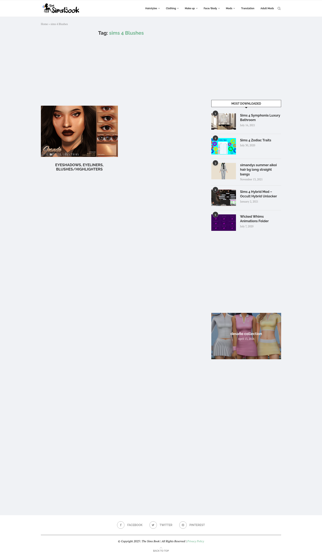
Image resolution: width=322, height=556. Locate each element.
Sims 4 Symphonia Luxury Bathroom (260, 117)
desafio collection (246, 334)
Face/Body (210, 8)
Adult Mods (267, 8)
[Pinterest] (192, 525)
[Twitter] (161, 525)
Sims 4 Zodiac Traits (255, 140)
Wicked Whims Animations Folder (254, 219)
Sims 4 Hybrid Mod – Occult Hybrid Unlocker (258, 194)
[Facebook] (130, 525)
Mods (229, 8)
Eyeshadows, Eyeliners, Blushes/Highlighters (79, 167)
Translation (247, 8)
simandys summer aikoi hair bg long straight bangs (258, 169)
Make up (190, 8)
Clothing (171, 8)
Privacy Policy (195, 541)
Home (44, 24)
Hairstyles (151, 8)
